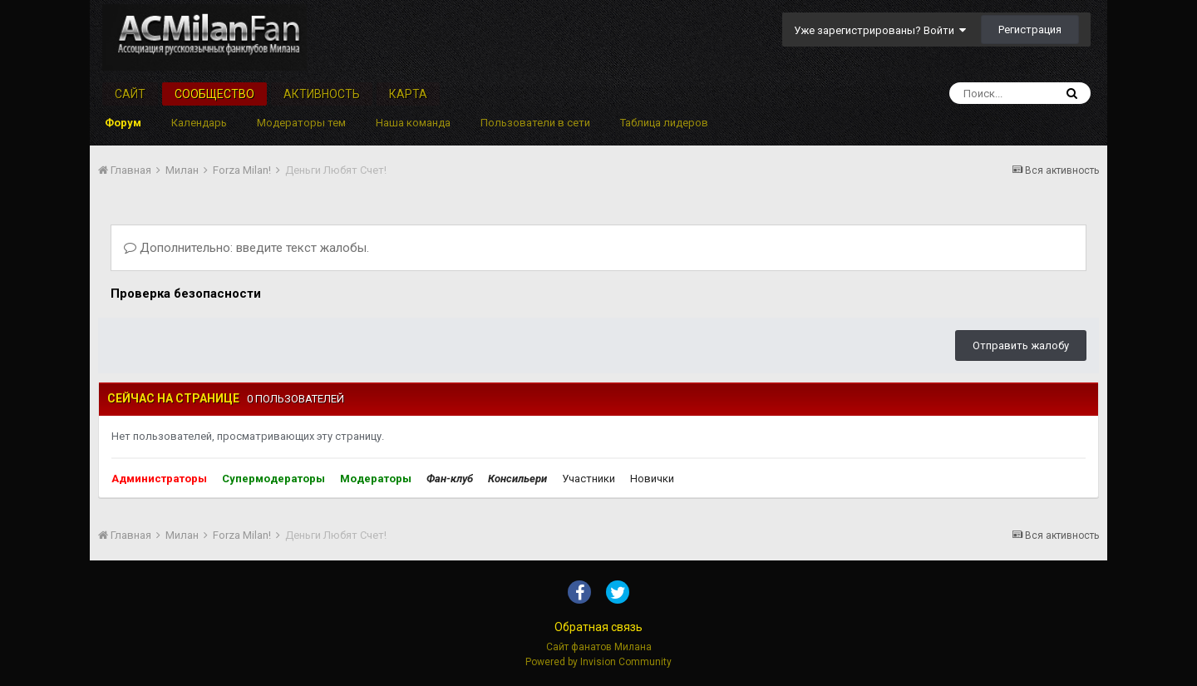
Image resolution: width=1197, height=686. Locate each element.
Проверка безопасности (186, 293)
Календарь (199, 122)
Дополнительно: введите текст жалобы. (246, 247)
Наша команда (413, 122)
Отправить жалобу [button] (1021, 345)
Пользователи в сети (535, 122)
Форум (123, 122)
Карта (408, 94)
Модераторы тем (301, 122)
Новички (652, 478)
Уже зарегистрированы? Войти (880, 30)
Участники (588, 478)
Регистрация (1030, 29)
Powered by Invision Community (598, 662)
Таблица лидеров (664, 122)
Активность (321, 94)
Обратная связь (598, 627)
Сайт (130, 94)
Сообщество (214, 94)
